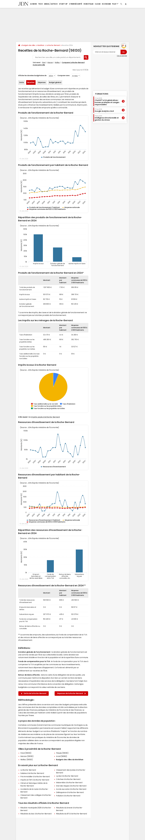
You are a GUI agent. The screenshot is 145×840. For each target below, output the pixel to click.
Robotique (88, 4)
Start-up (63, 4)
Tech (40, 4)
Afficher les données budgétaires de (32, 75)
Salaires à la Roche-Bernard (32, 773)
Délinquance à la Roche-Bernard (70, 792)
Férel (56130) (25, 753)
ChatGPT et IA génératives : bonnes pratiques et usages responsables (107, 101)
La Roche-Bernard (53, 45)
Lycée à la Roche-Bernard (67, 776)
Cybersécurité (75, 4)
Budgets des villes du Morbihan (69, 759)
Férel (44, 62)
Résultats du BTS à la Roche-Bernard (71, 814)
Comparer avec (63, 75)
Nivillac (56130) (26, 759)
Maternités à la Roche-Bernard (69, 782)
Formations (101, 94)
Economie (106, 4)
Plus (115, 4)
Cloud (98, 4)
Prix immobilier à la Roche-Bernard (35, 776)
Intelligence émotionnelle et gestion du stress (107, 118)
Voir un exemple (122, 55)
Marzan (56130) (26, 756)
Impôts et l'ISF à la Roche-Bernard (34, 780)
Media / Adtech (50, 4)
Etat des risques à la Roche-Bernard (71, 786)
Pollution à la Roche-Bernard (68, 796)
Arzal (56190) (61, 756)
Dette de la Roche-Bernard (33, 693)
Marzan (50, 62)
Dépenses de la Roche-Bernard (71, 693)
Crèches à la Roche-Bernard (68, 779)
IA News (33, 4)
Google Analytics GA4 (104, 110)
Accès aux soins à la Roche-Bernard (71, 789)
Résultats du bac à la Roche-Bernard (35, 814)
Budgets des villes (28, 45)
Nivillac (57, 62)
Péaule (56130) (62, 753)
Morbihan (40, 45)
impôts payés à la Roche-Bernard (45, 417)
